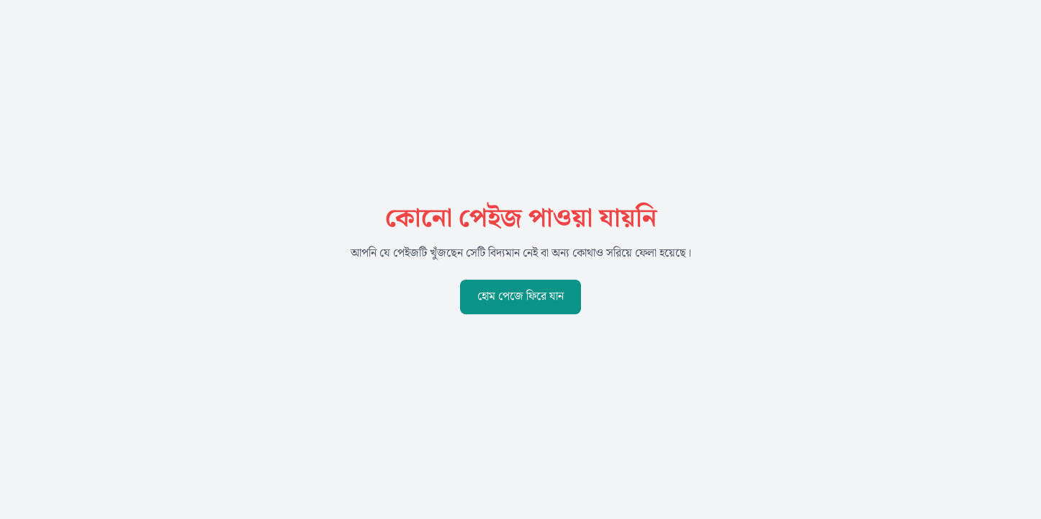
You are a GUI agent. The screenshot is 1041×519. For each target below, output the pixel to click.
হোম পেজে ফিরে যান (520, 297)
